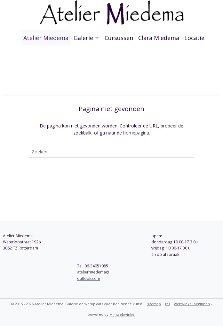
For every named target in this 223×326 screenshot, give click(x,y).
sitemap (154, 303)
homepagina (136, 133)
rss (167, 303)
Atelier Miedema (45, 38)
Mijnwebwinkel (122, 314)
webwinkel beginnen (192, 303)
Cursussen (119, 38)
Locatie (194, 38)
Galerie (87, 38)
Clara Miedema (158, 38)
